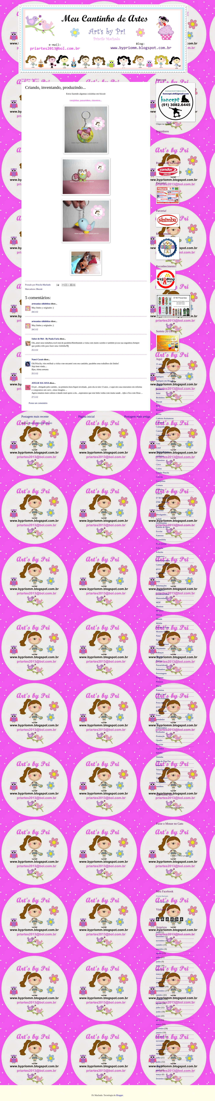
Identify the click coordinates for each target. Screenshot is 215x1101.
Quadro (159, 740)
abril (158, 970)
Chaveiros (160, 460)
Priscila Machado (43, 285)
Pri (157, 723)
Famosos (160, 535)
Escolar (159, 531)
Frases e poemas (163, 560)
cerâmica (160, 456)
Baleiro (159, 385)
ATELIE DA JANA (40, 383)
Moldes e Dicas (162, 627)
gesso (158, 569)
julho (158, 957)
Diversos (160, 510)
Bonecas (159, 410)
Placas (159, 686)
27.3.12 (35, 397)
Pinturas (159, 682)
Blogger (119, 1095)
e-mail (159, 519)
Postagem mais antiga (137, 416)
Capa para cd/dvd (163, 435)
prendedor (160, 719)
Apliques (160, 376)
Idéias (158, 577)
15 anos (159, 364)
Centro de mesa (162, 452)
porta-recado (161, 707)
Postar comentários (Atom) (40, 423)
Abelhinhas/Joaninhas (165, 372)
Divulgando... (162, 514)
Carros (159, 439)
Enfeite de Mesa (163, 527)
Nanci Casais (37, 359)
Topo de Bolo (162, 778)
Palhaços (160, 652)
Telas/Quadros (162, 769)
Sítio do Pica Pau (163, 761)
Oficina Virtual (162, 644)
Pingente (160, 677)
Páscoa (159, 661)
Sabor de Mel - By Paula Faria (45, 339)
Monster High (162, 631)
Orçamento (160, 648)
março (158, 974)
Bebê (158, 393)
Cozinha (159, 489)
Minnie (159, 619)
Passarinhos (161, 665)
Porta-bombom (162, 698)
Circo (158, 464)
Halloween (160, 573)
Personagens (161, 673)
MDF (158, 602)
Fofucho (159, 552)
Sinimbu (159, 757)
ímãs (158, 581)
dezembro (160, 936)
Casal (158, 448)
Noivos (159, 640)
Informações (161, 586)
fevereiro (160, 978)
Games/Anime (162, 565)
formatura (160, 556)
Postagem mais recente (35, 416)
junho (158, 932)
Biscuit (39, 289)
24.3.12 (35, 312)
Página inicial (86, 416)
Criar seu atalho (161, 902)
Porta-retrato (161, 711)
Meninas (159, 606)
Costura (159, 485)
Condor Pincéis (162, 473)
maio (158, 965)
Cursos (159, 493)
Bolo (158, 406)
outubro (159, 945)
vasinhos (160, 786)
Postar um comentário (38, 403)
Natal (158, 636)
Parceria (159, 657)
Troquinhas (161, 782)
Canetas (159, 431)
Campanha (160, 427)
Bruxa (158, 414)
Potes (158, 715)
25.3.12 (35, 350)
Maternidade (161, 598)
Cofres (159, 469)
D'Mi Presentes (162, 502)
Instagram (160, 590)
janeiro (159, 982)
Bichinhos (160, 397)
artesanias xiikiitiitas (41, 304)
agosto (159, 953)
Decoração (160, 506)
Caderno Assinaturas (165, 418)
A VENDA (160, 368)
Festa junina (161, 544)
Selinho (159, 753)
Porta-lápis (160, 703)
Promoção (160, 736)
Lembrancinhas (162, 594)
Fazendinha (161, 539)
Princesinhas (161, 728)
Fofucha (159, 548)
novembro (160, 940)
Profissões (160, 732)
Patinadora (160, 669)
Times (158, 774)
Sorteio (159, 765)
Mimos (159, 615)
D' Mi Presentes (163, 498)
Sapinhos (160, 748)
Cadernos (160, 422)
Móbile (159, 623)
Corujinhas (160, 481)
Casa (158, 443)
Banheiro (160, 389)
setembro (160, 949)
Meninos (160, 611)
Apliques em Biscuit (164, 381)
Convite (159, 477)
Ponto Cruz (161, 694)
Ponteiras (160, 690)
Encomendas (161, 523)
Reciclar (159, 744)
